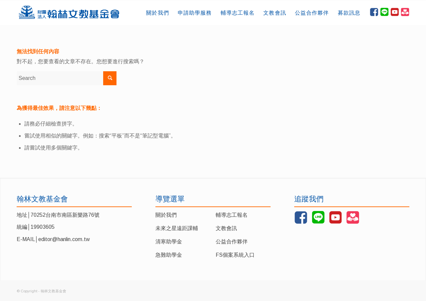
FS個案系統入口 (235, 255)
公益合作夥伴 (232, 241)
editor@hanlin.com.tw (64, 239)
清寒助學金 (168, 241)
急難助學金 (168, 255)
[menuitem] (157, 12)
